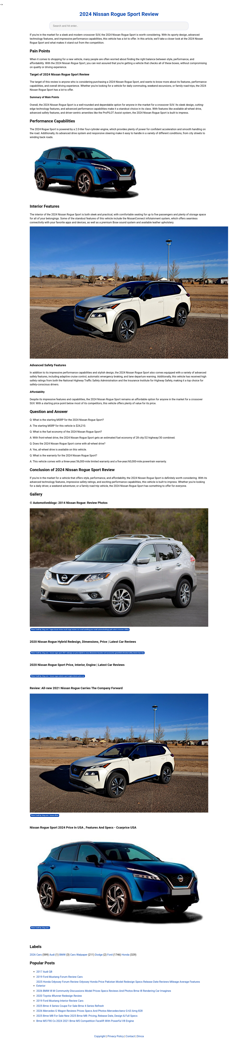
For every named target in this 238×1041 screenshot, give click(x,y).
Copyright (99, 1036)
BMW (62, 954)
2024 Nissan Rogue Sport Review (119, 14)
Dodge (99, 954)
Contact (130, 1036)
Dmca (140, 1036)
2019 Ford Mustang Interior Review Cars (59, 1000)
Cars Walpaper (78, 954)
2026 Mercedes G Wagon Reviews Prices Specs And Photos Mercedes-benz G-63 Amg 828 (89, 1010)
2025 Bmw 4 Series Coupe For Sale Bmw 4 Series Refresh (70, 1005)
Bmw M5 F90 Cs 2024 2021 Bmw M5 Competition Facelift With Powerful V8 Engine (85, 1020)
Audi (52, 954)
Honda (125, 954)
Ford (110, 954)
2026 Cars (36, 954)
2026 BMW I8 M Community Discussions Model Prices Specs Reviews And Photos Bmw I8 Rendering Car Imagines (103, 990)
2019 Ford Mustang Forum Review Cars (59, 976)
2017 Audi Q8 (44, 971)
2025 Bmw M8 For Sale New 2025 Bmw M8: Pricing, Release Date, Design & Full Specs (87, 1015)
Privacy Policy (115, 1036)
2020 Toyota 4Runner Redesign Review (59, 995)
